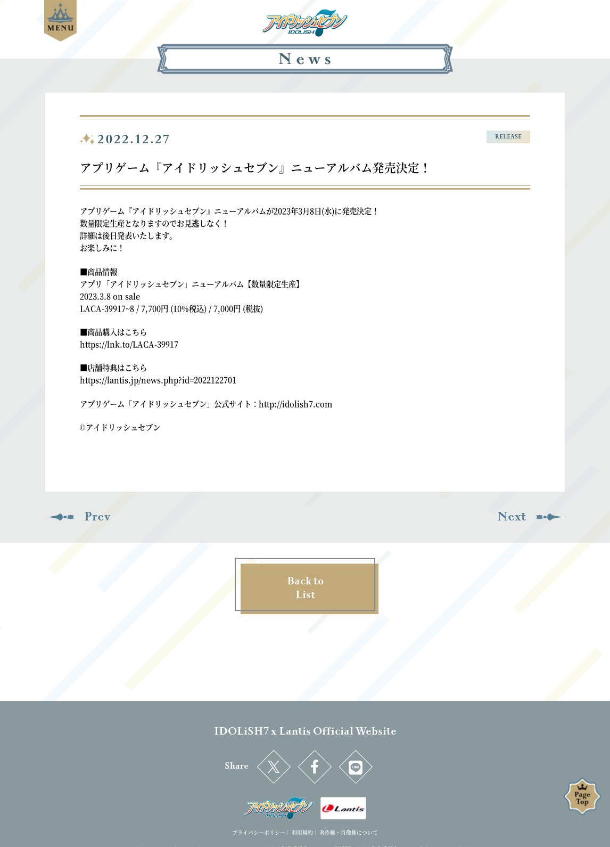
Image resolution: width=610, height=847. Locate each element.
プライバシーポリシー (258, 832)
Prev (97, 517)
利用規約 (302, 832)
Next (511, 517)
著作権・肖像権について (348, 832)
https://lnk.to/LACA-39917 (129, 343)
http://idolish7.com (295, 403)
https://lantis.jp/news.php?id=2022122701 (158, 379)
